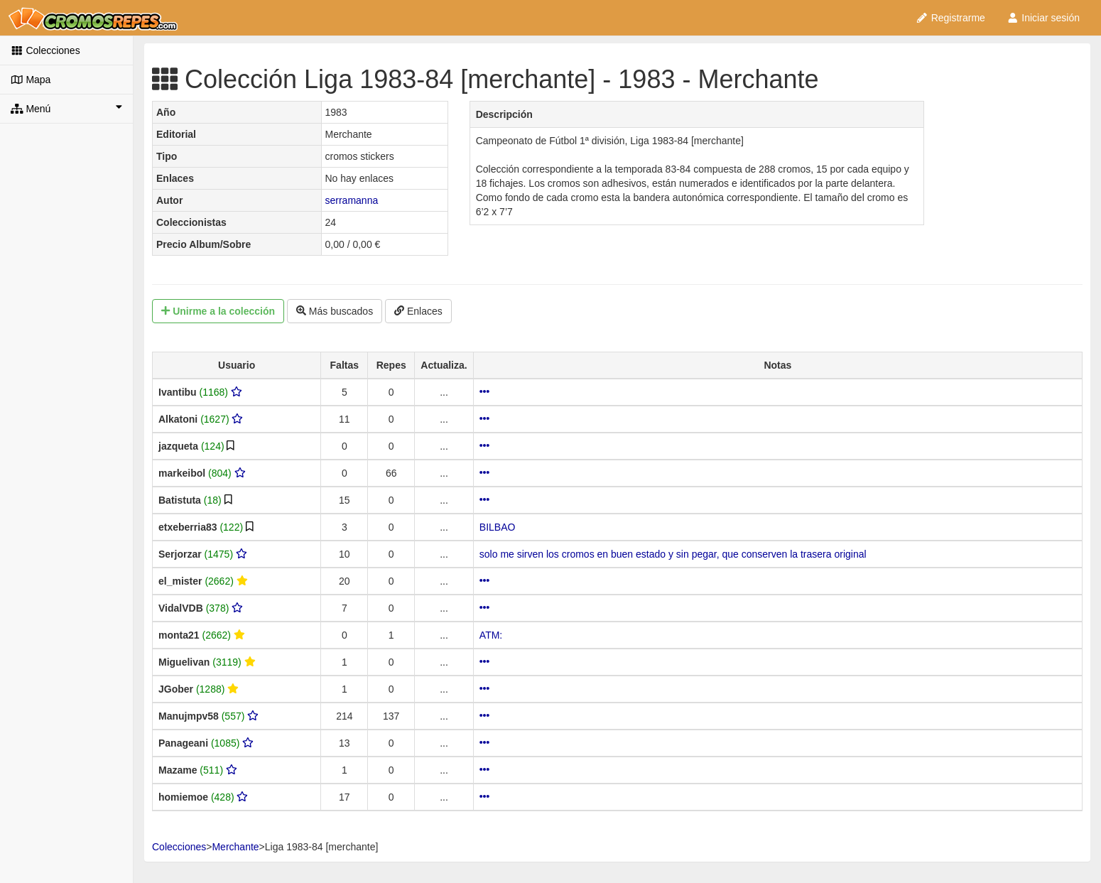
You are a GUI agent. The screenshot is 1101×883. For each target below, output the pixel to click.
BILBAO (497, 527)
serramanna (352, 200)
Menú (66, 108)
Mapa (30, 79)
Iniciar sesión (1043, 17)
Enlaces (418, 311)
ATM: (490, 635)
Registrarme (950, 17)
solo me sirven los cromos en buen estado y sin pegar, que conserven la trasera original (673, 554)
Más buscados (334, 311)
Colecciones (45, 50)
